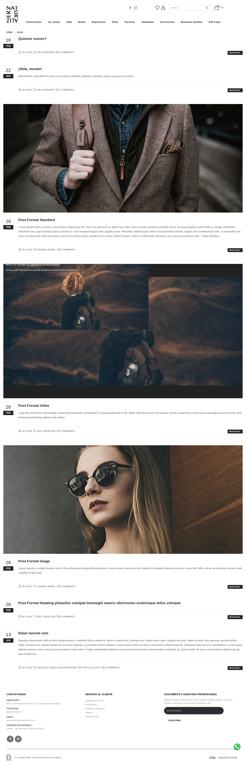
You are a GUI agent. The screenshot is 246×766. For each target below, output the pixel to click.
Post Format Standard (36, 220)
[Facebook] (130, 8)
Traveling (49, 431)
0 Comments (66, 52)
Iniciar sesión (92, 716)
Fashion (42, 249)
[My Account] (163, 8)
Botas (82, 22)
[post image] (123, 158)
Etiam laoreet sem (33, 633)
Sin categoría (45, 52)
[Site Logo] (12, 14)
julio (29, 52)
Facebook (10, 739)
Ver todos (54, 22)
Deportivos (99, 22)
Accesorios (167, 22)
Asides (53, 667)
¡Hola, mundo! (30, 69)
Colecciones (34, 22)
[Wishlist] (157, 8)
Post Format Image (34, 561)
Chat (97, 667)
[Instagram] (135, 8)
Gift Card (214, 22)
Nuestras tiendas (191, 22)
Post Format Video (33, 405)
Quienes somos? (32, 39)
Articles (42, 667)
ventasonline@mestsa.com (20, 720)
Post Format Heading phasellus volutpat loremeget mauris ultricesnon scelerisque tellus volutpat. (99, 603)
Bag (39, 431)
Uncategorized (67, 667)
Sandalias (147, 22)
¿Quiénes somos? (94, 700)
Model (52, 249)
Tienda (88, 712)
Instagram (18, 739)
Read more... (235, 53)
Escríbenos (91, 704)
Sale (69, 22)
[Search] (207, 8)
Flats (115, 22)
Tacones (130, 22)
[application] (123, 331)
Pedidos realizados (95, 708)
